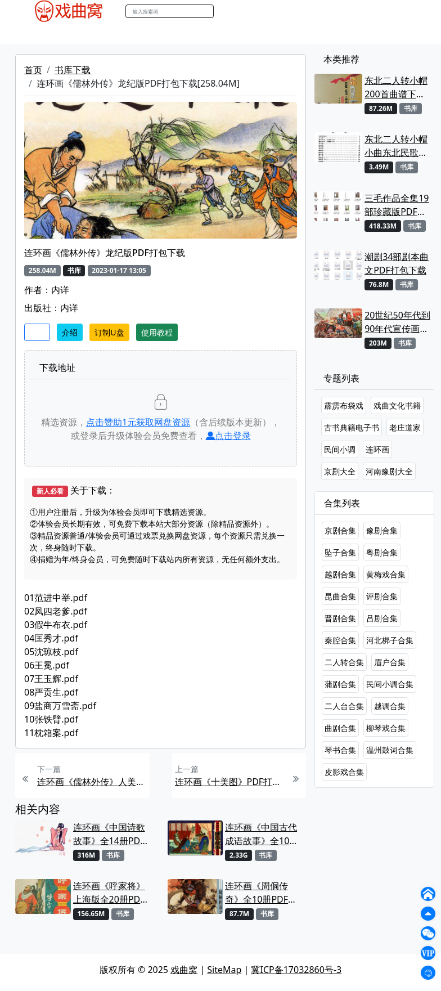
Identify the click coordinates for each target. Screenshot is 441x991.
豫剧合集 (382, 530)
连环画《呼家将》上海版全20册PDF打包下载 (109, 893)
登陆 (408, 11)
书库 (283, 33)
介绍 (70, 332)
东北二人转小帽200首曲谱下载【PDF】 (396, 87)
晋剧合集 (340, 618)
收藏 (37, 332)
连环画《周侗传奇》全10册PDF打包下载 (261, 893)
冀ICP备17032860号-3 (296, 969)
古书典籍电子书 (351, 427)
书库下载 (73, 70)
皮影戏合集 (344, 771)
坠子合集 (340, 552)
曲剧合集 (340, 728)
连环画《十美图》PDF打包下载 (230, 781)
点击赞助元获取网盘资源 (138, 422)
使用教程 (157, 332)
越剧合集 (340, 574)
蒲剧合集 (340, 684)
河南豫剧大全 (389, 471)
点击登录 (228, 435)
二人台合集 (344, 706)
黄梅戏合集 (386, 574)
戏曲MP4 (39, 33)
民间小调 (340, 449)
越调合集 (390, 706)
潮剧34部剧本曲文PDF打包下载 (396, 263)
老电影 (123, 33)
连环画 (377, 449)
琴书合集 (340, 750)
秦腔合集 (340, 640)
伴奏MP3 (205, 33)
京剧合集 (340, 530)
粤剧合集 (382, 552)
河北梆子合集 (389, 640)
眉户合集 (390, 662)
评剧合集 (382, 596)
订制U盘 (109, 332)
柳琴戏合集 (386, 728)
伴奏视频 (249, 33)
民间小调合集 (389, 684)
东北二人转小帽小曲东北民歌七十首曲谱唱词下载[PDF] (396, 146)
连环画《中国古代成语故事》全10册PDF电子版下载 (261, 834)
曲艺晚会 (161, 33)
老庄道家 (405, 427)
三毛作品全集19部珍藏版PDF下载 (396, 205)
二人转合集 (344, 662)
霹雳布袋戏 (343, 405)
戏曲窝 (183, 969)
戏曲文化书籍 (397, 405)
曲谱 (308, 33)
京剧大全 (340, 471)
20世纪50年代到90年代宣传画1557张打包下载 (397, 322)
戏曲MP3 (84, 33)
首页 (33, 70)
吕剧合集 (382, 618)
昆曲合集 (340, 596)
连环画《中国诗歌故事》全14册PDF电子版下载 (109, 834)
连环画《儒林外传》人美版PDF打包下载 (92, 781)
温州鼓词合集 (389, 750)
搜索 (225, 11)
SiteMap (224, 969)
